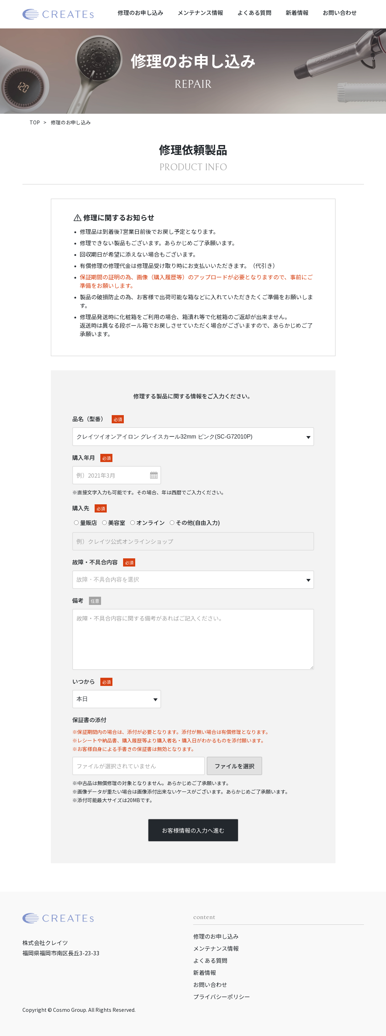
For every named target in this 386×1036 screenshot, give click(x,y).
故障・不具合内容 (103, 562)
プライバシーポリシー (221, 996)
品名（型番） (98, 418)
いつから (92, 681)
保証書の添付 (89, 719)
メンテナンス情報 (200, 12)
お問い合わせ (340, 12)
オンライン (147, 522)
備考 (86, 600)
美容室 (113, 522)
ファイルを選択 (234, 766)
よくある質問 (254, 12)
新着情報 (297, 12)
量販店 (85, 522)
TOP (35, 122)
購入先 (89, 508)
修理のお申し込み (140, 12)
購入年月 (92, 457)
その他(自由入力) (195, 522)
